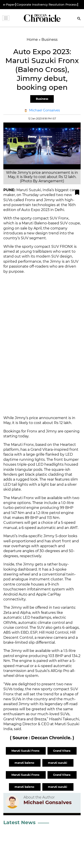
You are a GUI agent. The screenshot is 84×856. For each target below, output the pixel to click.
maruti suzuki (58, 762)
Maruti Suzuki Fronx (25, 750)
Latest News (19, 822)
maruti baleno (25, 762)
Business (42, 98)
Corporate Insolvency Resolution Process (47, 4)
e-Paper (9, 4)
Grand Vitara (62, 750)
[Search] (79, 19)
